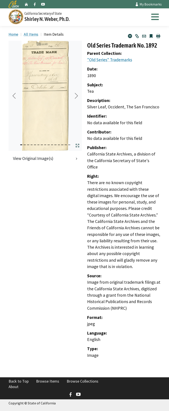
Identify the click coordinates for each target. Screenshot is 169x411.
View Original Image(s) (33, 158)
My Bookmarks (148, 4)
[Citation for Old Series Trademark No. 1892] (130, 36)
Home (13, 34)
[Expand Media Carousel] (77, 145)
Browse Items (47, 381)
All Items (31, 34)
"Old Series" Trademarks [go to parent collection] (109, 59)
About (13, 386)
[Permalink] (137, 36)
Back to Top (19, 381)
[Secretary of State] (52, 16)
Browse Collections (82, 381)
